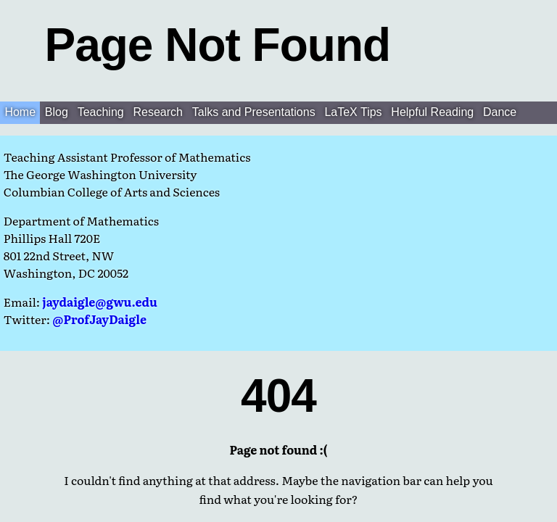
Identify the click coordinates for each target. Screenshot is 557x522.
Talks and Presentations (253, 112)
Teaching (101, 112)
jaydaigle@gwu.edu (99, 301)
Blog (56, 112)
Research (158, 112)
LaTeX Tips (352, 112)
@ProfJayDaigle (99, 319)
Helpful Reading (432, 112)
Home (20, 112)
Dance (499, 112)
